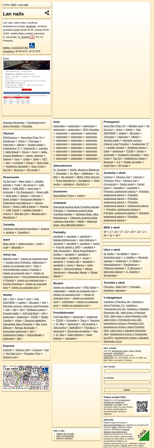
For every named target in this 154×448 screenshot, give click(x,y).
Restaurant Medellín (31, 199)
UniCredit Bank (30, 313)
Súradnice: (9, 51)
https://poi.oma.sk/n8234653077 (137, 107)
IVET (44, 159)
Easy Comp (37, 166)
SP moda (123, 165)
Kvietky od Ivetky (133, 162)
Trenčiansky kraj (35, 122)
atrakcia (45, 229)
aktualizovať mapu (120, 351)
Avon (34, 152)
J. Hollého (129, 257)
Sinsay (29, 163)
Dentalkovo (84, 180)
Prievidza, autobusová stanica (120, 191)
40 (117, 235)
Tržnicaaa (33, 141)
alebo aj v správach (64, 438)
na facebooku (124, 400)
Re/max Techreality (25, 328)
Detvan (24, 196)
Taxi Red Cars (13, 353)
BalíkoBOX (75, 327)
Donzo (25, 152)
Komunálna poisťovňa (14, 331)
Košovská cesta (112, 257)
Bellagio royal (10, 259)
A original (18, 163)
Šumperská (110, 275)
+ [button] (58, 7)
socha (96, 243)
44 (105, 231)
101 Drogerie (88, 324)
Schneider (61, 173)
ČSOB (34, 317)
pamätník (58, 236)
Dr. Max (74, 173)
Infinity (21, 141)
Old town (36, 196)
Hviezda (44, 206)
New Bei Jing (21, 214)
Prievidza (27, 126)
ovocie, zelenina (34, 155)
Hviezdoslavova (112, 264)
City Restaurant (24, 192)
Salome (7, 159)
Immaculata (59, 258)
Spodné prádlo (35, 145)
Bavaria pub (38, 214)
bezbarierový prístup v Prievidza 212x (124, 323)
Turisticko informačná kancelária (20, 229)
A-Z (118, 162)
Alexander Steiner (77, 272)
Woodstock (9, 217)
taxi (47, 350)
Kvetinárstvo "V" (11, 148)
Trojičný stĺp (72, 261)
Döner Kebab (10, 199)
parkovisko (59, 126)
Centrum (7, 350)
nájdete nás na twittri (65, 434)
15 (115, 231)
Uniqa (18, 320)
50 (132, 231)
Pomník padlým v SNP (68, 247)
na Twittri (118, 404)
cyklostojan (59, 291)
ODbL (114, 427)
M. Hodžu (109, 254)
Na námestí (67, 177)
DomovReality (34, 335)
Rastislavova (130, 264)
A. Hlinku (134, 261)
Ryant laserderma (65, 180)
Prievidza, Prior (32, 353)
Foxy (17, 159)
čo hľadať (109, 378)
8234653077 (119, 353)
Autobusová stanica (138, 206)
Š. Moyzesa (133, 268)
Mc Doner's (29, 185)
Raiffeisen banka (36, 310)
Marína (80, 265)
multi (39, 244)
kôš (5, 299)
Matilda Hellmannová (64, 240)
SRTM (124, 446)
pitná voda (33, 188)
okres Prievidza (11, 126)
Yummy (7, 214)
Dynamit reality (11, 313)
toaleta (21, 302)
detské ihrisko (25, 244)
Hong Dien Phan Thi (31, 137)
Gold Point (109, 165)
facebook (31, 26)
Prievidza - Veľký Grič (115, 287)
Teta (95, 331)
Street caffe (42, 192)
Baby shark (25, 181)
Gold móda (42, 163)
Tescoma (95, 320)
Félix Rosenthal (61, 251)
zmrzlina (43, 148)
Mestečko (16, 247)
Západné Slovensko (13, 122)
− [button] (58, 11)
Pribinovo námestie (114, 268)
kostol (80, 195)
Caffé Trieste (12, 210)
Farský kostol (127, 184)
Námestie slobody (113, 272)
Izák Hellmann (86, 240)
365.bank (34, 302)
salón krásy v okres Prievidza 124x (128, 316)
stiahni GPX (109, 358)
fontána (57, 254)
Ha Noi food (9, 181)
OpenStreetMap (98, 107)
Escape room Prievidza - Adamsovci (25, 262)
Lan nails (23, 4)
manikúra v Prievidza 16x (117, 302)
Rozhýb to (81, 184)
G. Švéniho (26, 37)
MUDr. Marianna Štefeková (84, 170)
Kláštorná (121, 261)
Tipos (36, 266)
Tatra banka (59, 327)
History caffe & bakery (24, 206)
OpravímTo (29, 148)
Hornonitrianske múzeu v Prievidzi (21, 269)
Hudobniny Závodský (17, 166)
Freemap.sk (114, 107)
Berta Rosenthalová (83, 251)
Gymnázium (110, 184)
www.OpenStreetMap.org (114, 425)
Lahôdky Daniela (31, 210)
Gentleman (9, 141)
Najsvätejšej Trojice (63, 195)
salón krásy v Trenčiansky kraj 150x (123, 320)
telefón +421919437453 (15, 47)
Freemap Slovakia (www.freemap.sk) (116, 430)
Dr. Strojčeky (60, 170)
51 (111, 235)
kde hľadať (109, 366)
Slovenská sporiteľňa (78, 331)
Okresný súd (22, 350)
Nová (133, 254)
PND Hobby (90, 287)
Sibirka (20, 145)
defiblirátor (87, 173)
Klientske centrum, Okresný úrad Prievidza (25, 306)
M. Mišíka (122, 254)
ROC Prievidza (91, 129)
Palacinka (8, 145)
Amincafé (8, 192)
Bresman (19, 170)
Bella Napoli (12, 152)
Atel (8, 163)
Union (20, 299)
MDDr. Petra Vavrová (88, 177)
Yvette (26, 159)
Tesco (83, 320)
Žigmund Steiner (73, 269)
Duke (36, 159)
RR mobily (32, 170)
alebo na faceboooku (65, 436)
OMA (13, 4)
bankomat (8, 317)
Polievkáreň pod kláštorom (17, 203)
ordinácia (68, 184)
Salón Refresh (75, 335)
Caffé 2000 (18, 188)
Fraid (17, 185)
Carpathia (22, 232)
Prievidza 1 (90, 327)
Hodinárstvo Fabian (13, 335)
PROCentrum (10, 137)
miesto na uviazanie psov (34, 259)
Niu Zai (7, 170)
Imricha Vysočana (12, 284)
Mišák (81, 221)
